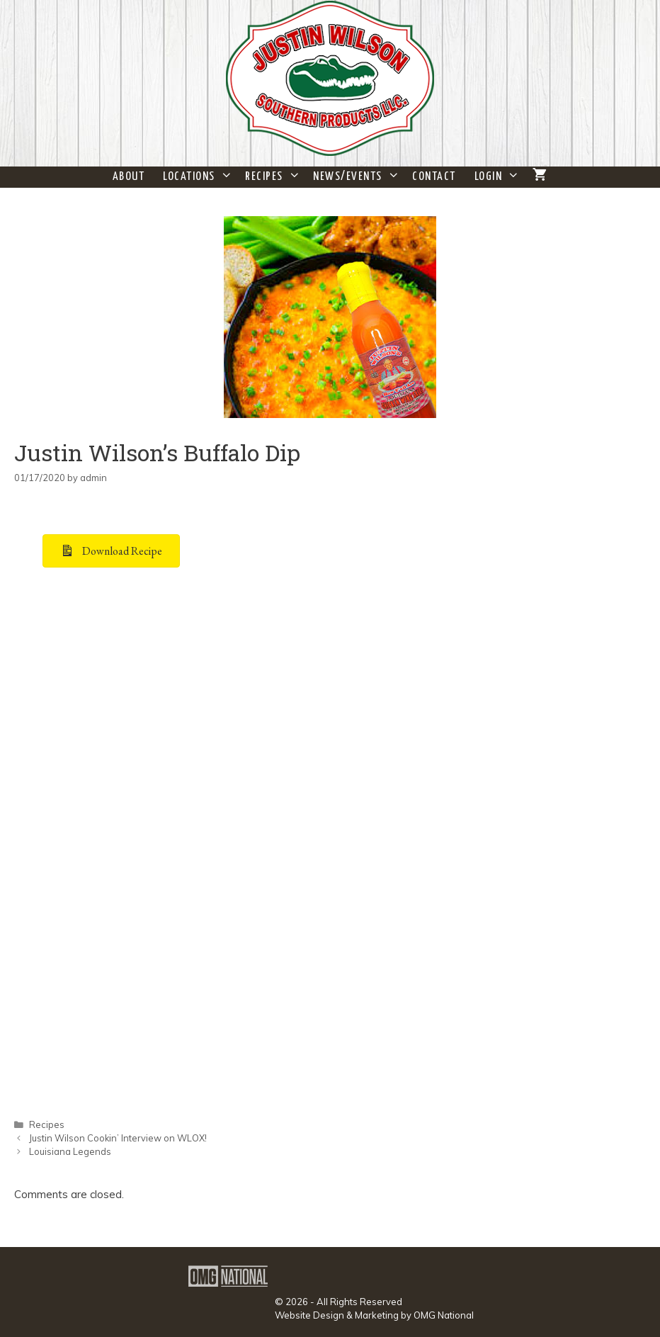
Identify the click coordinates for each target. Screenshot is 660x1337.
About (129, 177)
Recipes (274, 177)
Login (498, 177)
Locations (199, 177)
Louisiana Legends (70, 1151)
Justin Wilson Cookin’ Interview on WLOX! (118, 1138)
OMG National (444, 1315)
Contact (434, 177)
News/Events (358, 177)
